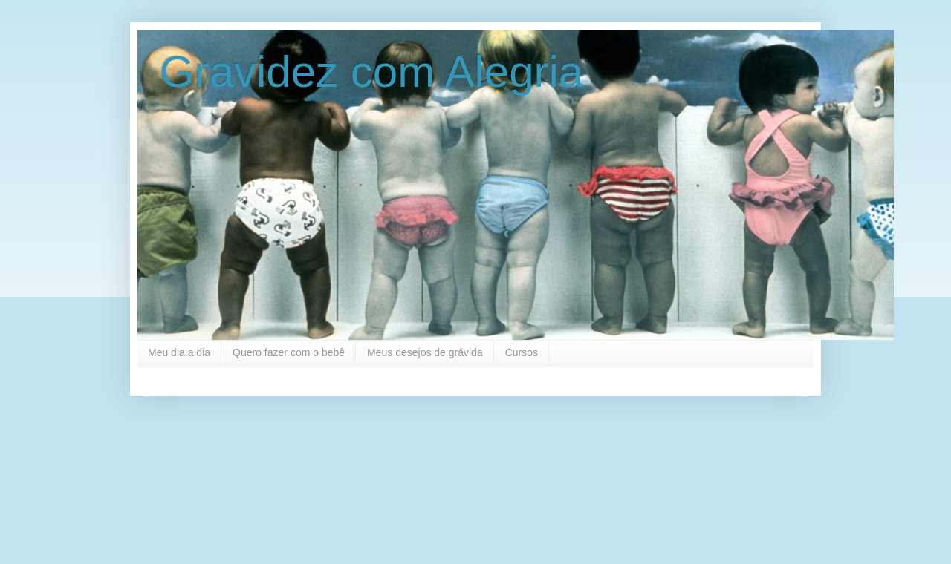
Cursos (521, 352)
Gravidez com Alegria (371, 71)
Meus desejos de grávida (425, 352)
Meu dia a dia (179, 352)
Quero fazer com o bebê (289, 352)
